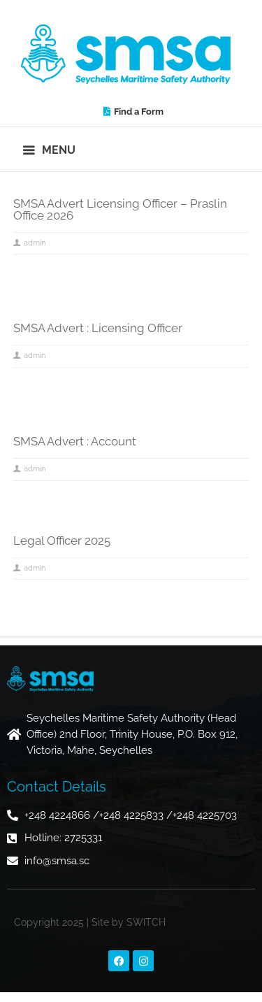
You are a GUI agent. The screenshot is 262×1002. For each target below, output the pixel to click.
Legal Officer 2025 (61, 540)
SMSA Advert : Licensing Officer (97, 328)
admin (34, 243)
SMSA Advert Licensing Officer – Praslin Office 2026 (120, 209)
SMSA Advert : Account (74, 441)
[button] (49, 149)
